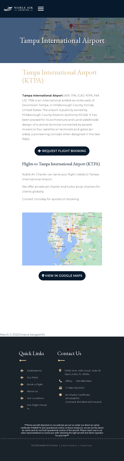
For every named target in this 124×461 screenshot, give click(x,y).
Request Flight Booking (62, 151)
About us (32, 391)
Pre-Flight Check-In (37, 407)
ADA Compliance (69, 446)
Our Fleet (32, 377)
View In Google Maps (62, 275)
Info (42, 334)
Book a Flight (35, 384)
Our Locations (35, 398)
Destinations (34, 370)
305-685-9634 (84, 380)
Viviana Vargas (29, 334)
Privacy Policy (86, 446)
